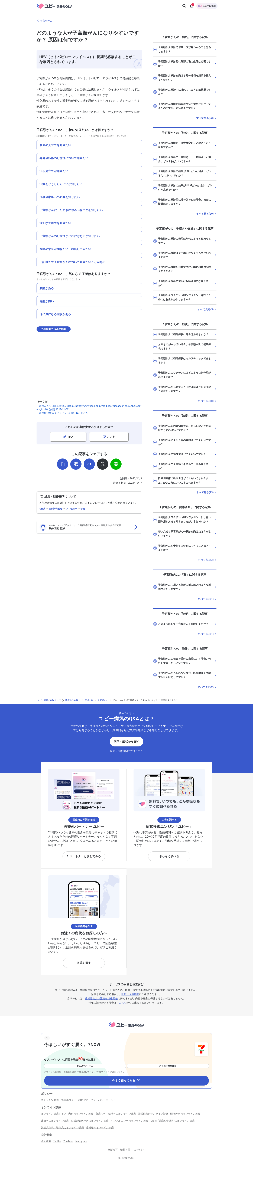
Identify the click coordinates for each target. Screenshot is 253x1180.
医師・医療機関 (130, 994)
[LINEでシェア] (116, 464)
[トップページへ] (126, 1028)
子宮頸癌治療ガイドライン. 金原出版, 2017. (62, 413)
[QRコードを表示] (76, 464)
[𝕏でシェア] (102, 464)
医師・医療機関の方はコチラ (126, 751)
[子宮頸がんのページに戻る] (126, 20)
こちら (122, 1002)
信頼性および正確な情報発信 (101, 998)
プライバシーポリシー (58, 136)
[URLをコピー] (62, 464)
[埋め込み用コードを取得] (89, 464)
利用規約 (41, 136)
